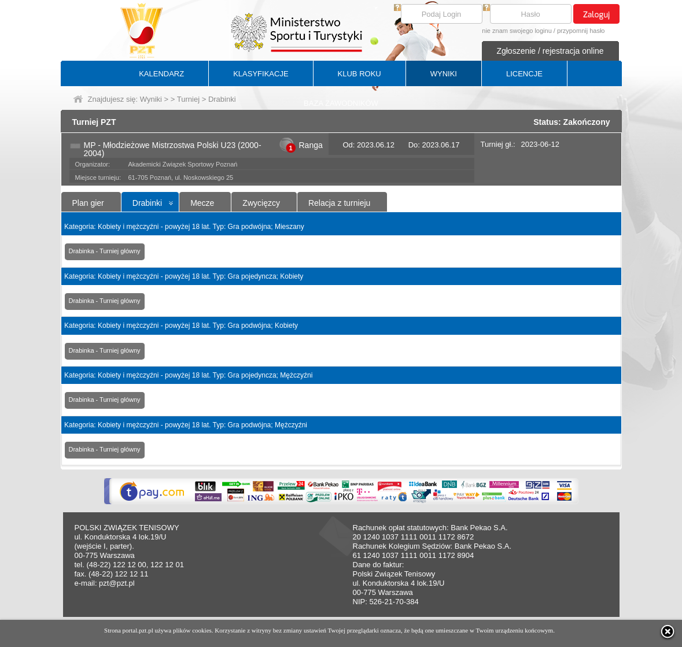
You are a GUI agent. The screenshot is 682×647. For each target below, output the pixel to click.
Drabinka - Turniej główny (105, 250)
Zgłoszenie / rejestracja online (549, 51)
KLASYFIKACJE (260, 73)
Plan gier (88, 203)
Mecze (202, 203)
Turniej (188, 99)
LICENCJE (524, 73)
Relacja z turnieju (339, 203)
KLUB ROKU (359, 73)
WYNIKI (443, 73)
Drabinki (147, 203)
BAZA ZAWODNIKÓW (341, 103)
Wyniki (151, 99)
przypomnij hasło (581, 30)
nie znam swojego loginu (516, 30)
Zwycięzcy (261, 203)
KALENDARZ (161, 73)
